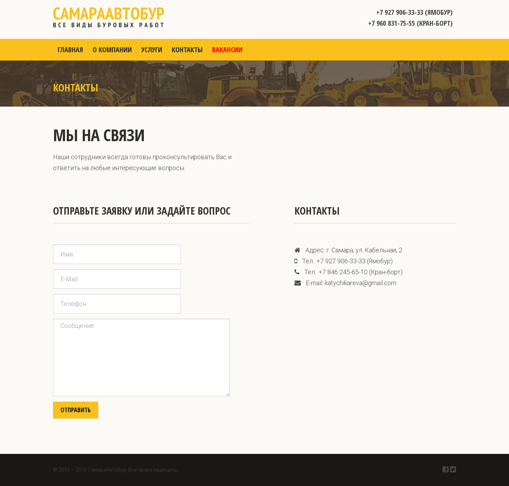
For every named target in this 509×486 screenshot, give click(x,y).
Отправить (75, 410)
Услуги (151, 49)
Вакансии (227, 49)
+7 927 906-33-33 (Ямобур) (414, 12)
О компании (112, 49)
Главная (70, 49)
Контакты (187, 49)
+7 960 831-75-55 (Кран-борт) (410, 23)
